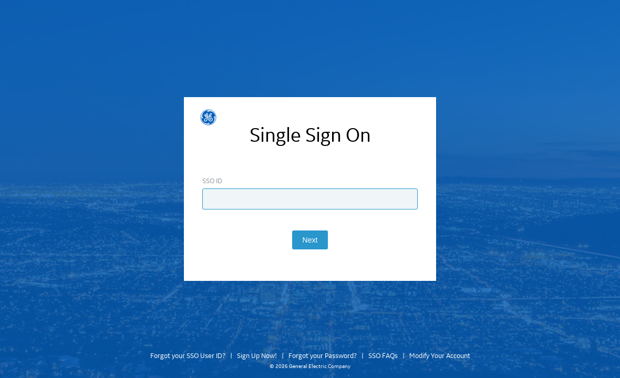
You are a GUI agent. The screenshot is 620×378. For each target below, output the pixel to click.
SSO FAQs (383, 356)
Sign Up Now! (257, 356)
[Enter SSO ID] (310, 198)
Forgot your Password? (322, 356)
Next (310, 240)
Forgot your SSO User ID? (187, 356)
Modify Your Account (439, 356)
